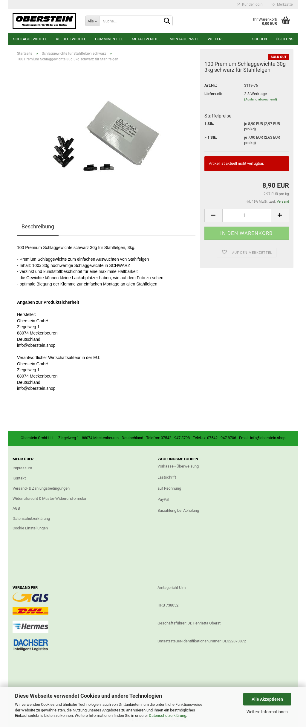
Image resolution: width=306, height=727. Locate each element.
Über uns (284, 39)
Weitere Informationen (267, 711)
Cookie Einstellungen (30, 528)
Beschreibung (38, 226)
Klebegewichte (71, 39)
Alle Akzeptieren (267, 699)
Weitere (216, 39)
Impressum (22, 468)
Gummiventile (109, 39)
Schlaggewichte (30, 39)
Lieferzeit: (213, 93)
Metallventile (146, 39)
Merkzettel (282, 4)
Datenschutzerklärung (167, 715)
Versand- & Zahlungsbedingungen (41, 488)
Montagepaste (184, 39)
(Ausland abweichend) (260, 99)
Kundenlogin (250, 4)
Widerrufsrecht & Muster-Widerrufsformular (49, 498)
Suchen (259, 39)
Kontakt (19, 478)
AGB (16, 508)
